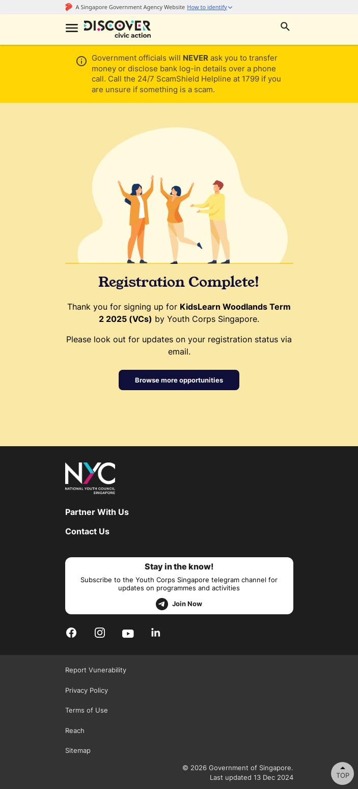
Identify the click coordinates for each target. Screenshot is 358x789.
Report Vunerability (95, 670)
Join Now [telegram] (179, 604)
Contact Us (87, 531)
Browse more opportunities (179, 380)
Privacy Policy (86, 690)
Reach (75, 730)
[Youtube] (128, 632)
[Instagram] (100, 633)
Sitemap (78, 750)
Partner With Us (97, 512)
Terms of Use (86, 710)
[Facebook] (71, 633)
